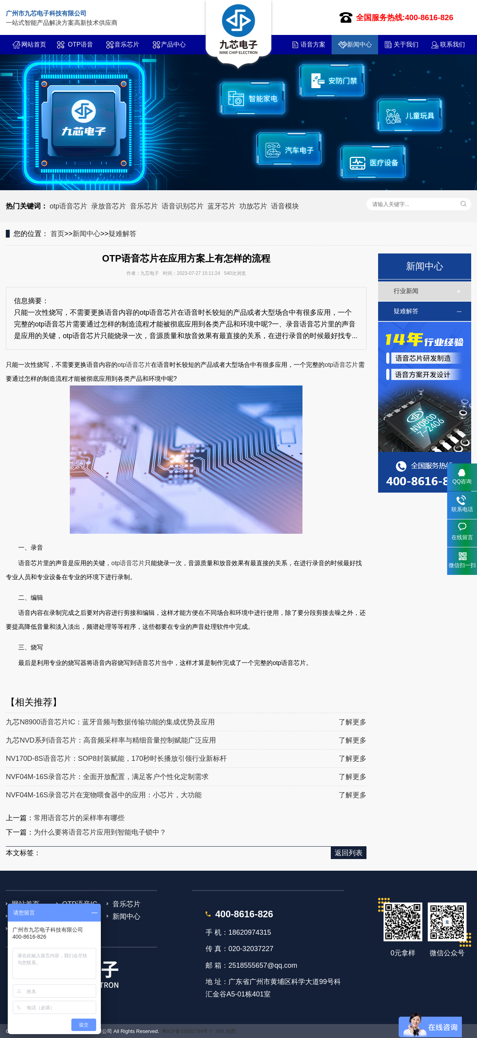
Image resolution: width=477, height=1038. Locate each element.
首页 (57, 234)
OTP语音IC (80, 47)
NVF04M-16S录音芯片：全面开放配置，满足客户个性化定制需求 (107, 777)
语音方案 (313, 44)
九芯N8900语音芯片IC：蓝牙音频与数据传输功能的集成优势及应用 (110, 722)
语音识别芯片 (183, 206)
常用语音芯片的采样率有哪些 (79, 818)
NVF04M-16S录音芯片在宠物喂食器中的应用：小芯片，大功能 (104, 795)
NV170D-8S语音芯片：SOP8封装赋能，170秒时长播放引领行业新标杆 (116, 758)
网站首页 (33, 44)
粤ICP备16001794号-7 (187, 1031)
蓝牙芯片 (221, 206)
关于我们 (406, 44)
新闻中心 (359, 44)
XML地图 (225, 1031)
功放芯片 (253, 206)
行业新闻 (406, 291)
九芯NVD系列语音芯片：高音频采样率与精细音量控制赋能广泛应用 (111, 740)
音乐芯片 (126, 44)
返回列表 (349, 853)
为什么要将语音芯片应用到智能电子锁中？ (100, 832)
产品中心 (173, 44)
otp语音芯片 (68, 206)
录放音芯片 (108, 206)
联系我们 (452, 44)
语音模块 (285, 206)
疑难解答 (123, 234)
